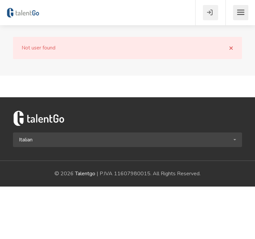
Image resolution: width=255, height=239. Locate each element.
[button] (127, 139)
